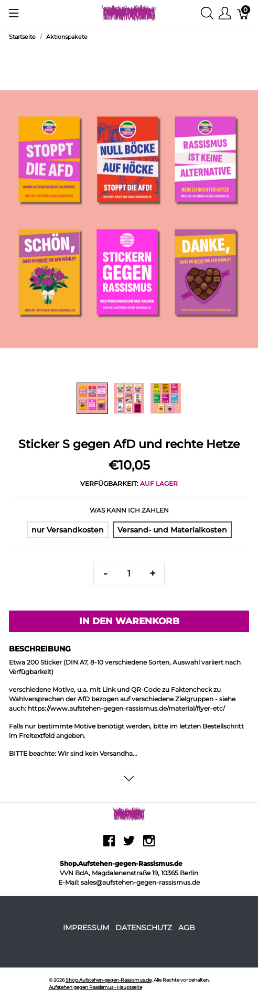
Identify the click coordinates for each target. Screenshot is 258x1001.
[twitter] (129, 844)
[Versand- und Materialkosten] (172, 529)
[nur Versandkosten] (68, 529)
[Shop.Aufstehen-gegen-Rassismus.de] (129, 12)
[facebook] (109, 844)
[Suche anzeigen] (207, 12)
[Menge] (129, 573)
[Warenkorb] (243, 12)
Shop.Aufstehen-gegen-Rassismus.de (109, 980)
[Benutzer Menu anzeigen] (225, 12)
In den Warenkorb (129, 621)
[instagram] (149, 844)
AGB (186, 927)
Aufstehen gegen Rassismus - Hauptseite (95, 987)
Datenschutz (143, 927)
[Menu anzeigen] (14, 13)
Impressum (86, 927)
